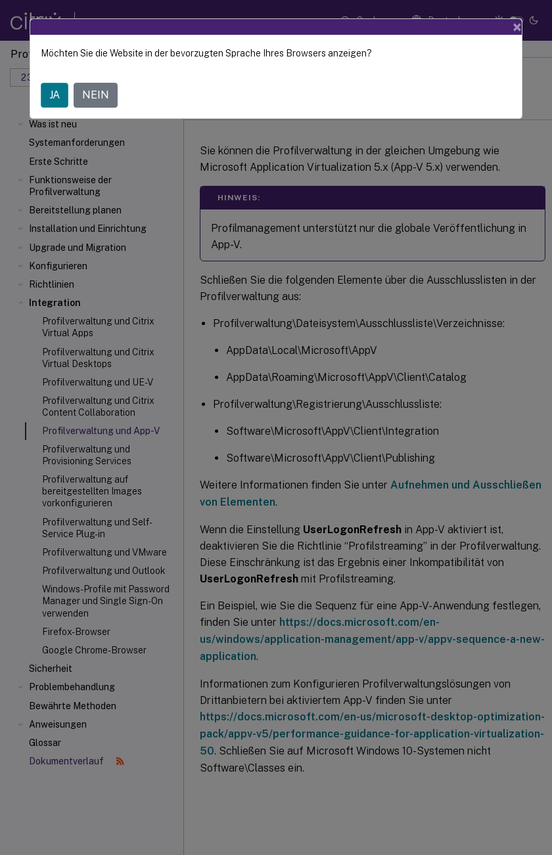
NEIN (95, 95)
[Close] (517, 27)
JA (54, 95)
